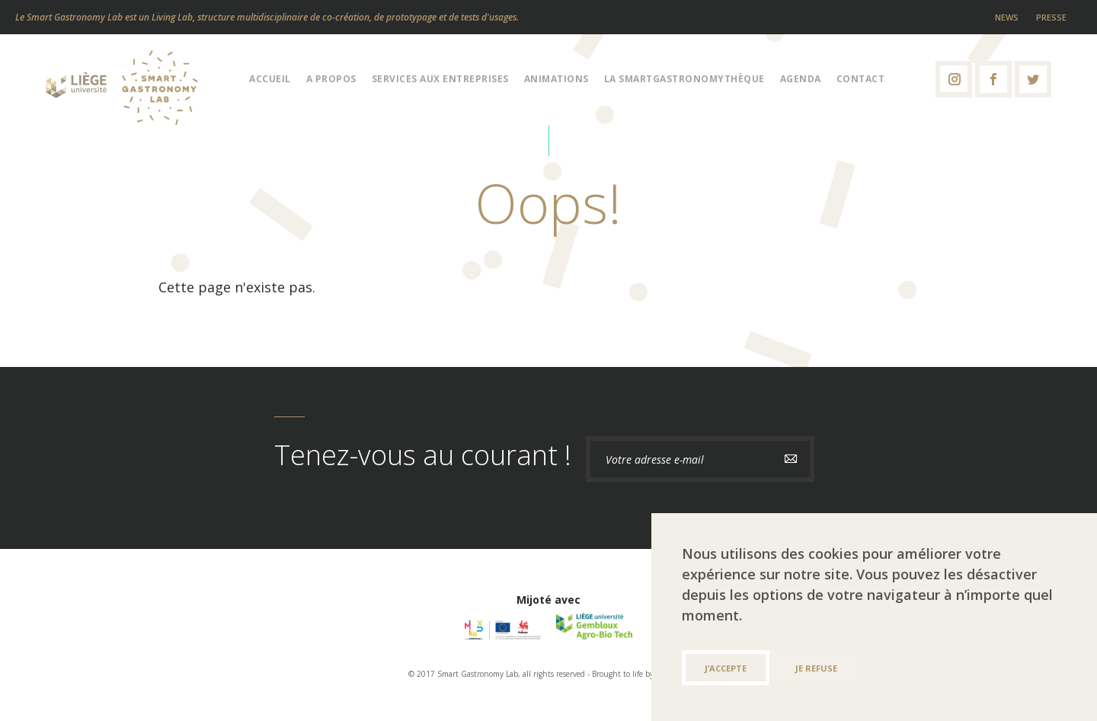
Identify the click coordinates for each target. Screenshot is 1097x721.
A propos (331, 78)
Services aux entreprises (440, 78)
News (1007, 17)
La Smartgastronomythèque (684, 78)
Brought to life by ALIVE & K (640, 673)
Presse (1051, 17)
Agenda (800, 78)
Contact (860, 78)
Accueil (270, 78)
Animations (556, 78)
